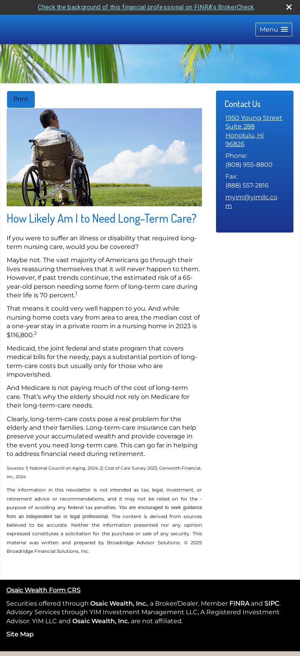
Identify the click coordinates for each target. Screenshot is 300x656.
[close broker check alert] (289, 7)
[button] (273, 29)
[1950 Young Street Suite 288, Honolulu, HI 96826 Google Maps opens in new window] (254, 131)
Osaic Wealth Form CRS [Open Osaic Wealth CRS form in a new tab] (43, 590)
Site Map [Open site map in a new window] (20, 634)
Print (21, 99)
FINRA (238, 603)
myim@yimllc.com (251, 201)
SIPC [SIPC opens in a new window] (271, 603)
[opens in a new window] (250, 603)
